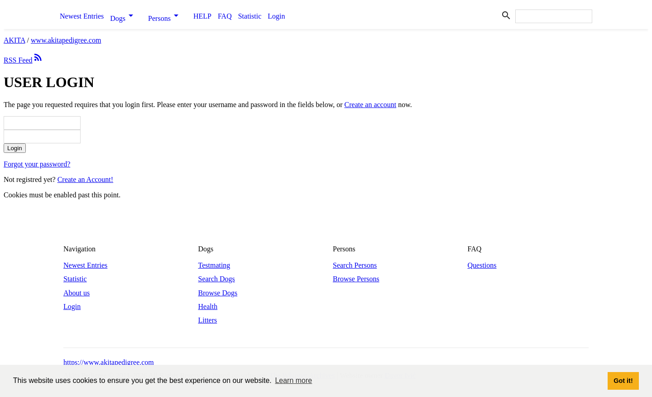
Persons (167, 16)
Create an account (371, 104)
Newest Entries (82, 16)
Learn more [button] (293, 380)
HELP (202, 16)
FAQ (225, 16)
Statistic (250, 16)
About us (76, 293)
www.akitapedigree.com (66, 40)
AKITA (14, 40)
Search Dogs (216, 279)
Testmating (214, 265)
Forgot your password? (37, 164)
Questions (482, 265)
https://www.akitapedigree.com (108, 362)
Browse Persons (356, 279)
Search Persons (355, 265)
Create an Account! (86, 179)
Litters (207, 320)
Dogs (126, 16)
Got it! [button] (623, 380)
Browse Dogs (218, 293)
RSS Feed (23, 60)
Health (208, 306)
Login (276, 16)
